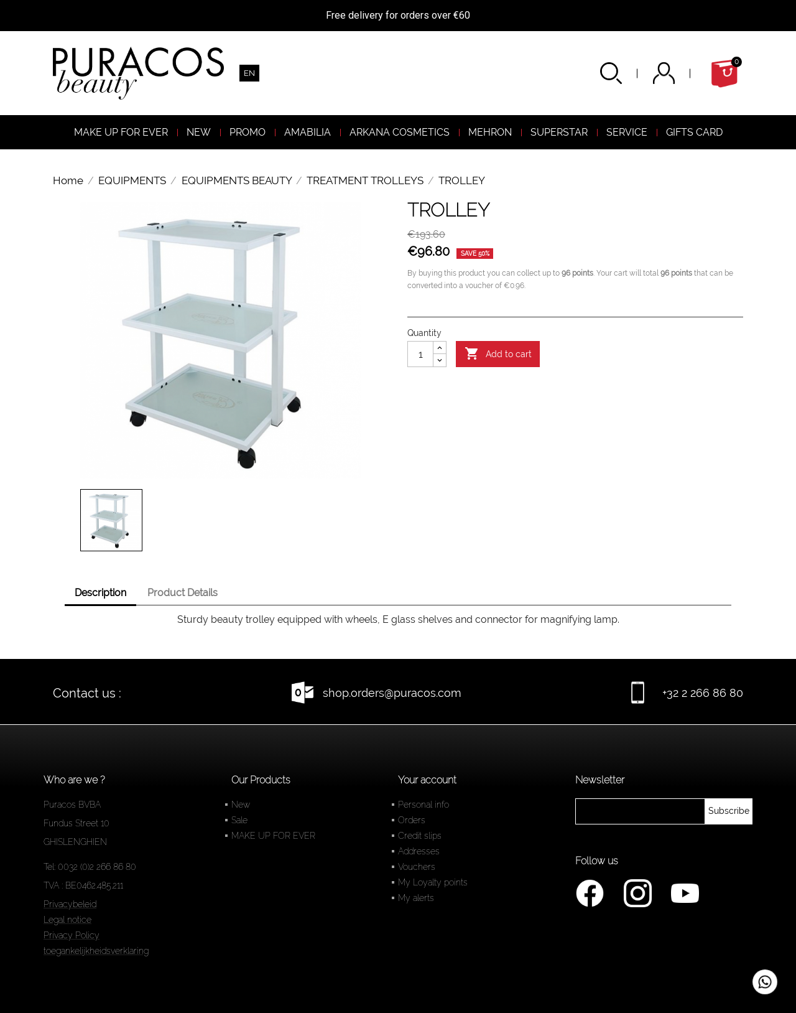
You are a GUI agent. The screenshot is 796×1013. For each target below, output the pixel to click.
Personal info (423, 805)
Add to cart (498, 354)
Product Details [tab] (182, 593)
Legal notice (67, 920)
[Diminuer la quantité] (440, 360)
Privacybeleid (70, 904)
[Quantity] (420, 354)
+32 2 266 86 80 (702, 692)
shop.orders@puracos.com (392, 692)
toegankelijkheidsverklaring (96, 951)
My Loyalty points (433, 882)
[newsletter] (728, 811)
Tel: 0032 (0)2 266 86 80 (90, 867)
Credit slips (420, 836)
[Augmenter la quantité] (440, 348)
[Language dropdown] (249, 73)
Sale (239, 820)
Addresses (419, 851)
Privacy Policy (72, 935)
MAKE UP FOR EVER (273, 836)
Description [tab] (100, 593)
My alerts (416, 898)
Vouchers (416, 867)
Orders (411, 820)
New (240, 805)
